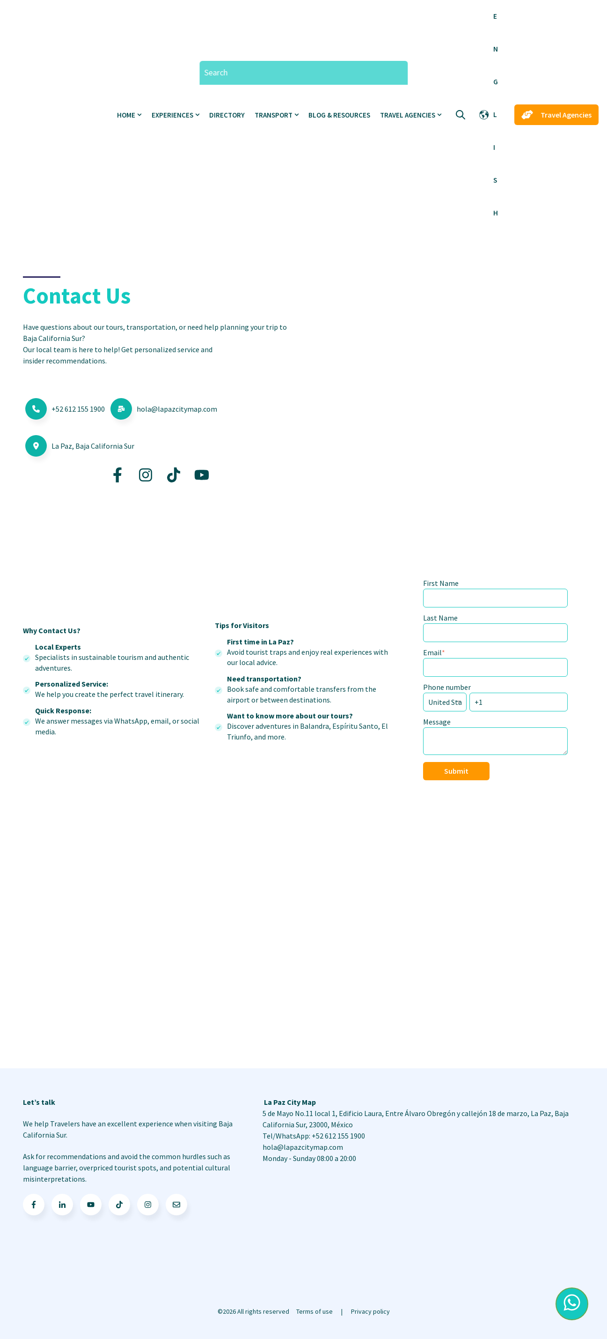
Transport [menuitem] (274, 115)
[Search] (303, 73)
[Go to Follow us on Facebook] (148, 1204)
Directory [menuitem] (227, 115)
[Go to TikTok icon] (119, 1204)
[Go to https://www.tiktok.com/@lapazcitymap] (173, 475)
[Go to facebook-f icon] (33, 1204)
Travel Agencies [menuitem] (407, 115)
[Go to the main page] (58, 115)
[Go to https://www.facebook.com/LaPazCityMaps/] (117, 475)
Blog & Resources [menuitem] (339, 115)
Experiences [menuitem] (172, 115)
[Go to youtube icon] (91, 1204)
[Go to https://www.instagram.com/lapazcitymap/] (145, 475)
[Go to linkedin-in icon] (62, 1204)
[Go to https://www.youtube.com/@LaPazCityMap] (201, 475)
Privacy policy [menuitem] (370, 1311)
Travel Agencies (556, 114)
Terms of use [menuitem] (314, 1311)
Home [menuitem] (126, 115)
